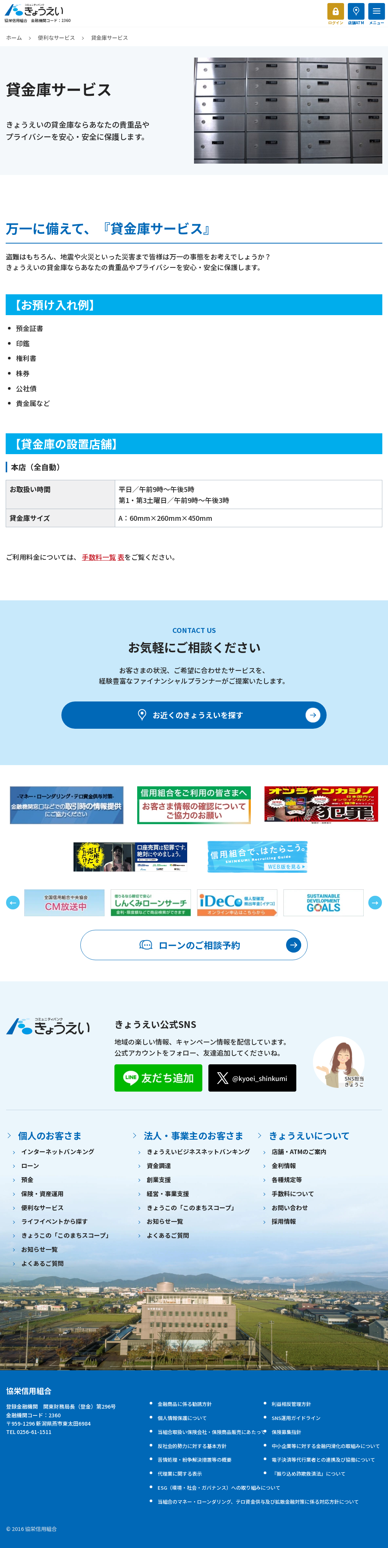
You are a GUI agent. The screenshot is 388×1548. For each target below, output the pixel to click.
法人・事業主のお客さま (194, 1135)
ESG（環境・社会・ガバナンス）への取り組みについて (219, 1487)
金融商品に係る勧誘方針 (185, 1403)
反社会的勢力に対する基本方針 (192, 1446)
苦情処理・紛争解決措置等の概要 (195, 1459)
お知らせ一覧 (39, 1249)
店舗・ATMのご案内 (299, 1151)
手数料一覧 (99, 557)
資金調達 (159, 1165)
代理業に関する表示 (180, 1473)
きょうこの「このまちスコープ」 (66, 1235)
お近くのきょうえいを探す (189, 715)
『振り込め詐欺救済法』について (309, 1473)
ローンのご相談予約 (189, 945)
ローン (30, 1165)
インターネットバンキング (57, 1151)
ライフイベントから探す (54, 1221)
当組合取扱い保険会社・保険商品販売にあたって (212, 1432)
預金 (27, 1179)
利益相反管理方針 (291, 1403)
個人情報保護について (182, 1417)
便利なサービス (56, 37)
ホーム (14, 37)
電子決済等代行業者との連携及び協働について (323, 1459)
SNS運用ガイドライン (296, 1417)
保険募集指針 (286, 1432)
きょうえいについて (309, 1135)
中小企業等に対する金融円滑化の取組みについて (326, 1446)
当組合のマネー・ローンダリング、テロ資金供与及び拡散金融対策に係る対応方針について (258, 1501)
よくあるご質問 (42, 1263)
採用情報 (284, 1221)
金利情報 (284, 1165)
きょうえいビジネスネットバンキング (198, 1151)
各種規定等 (287, 1179)
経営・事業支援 (168, 1193)
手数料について (293, 1193)
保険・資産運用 (42, 1193)
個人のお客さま (50, 1135)
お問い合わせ (290, 1207)
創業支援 (159, 1179)
